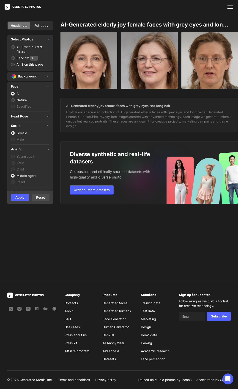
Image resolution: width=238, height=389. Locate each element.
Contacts (71, 236)
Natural (21, 100)
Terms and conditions (74, 313)
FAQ (68, 252)
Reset (40, 197)
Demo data (149, 268)
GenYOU (109, 268)
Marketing (148, 252)
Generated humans (117, 244)
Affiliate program (77, 284)
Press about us (76, 268)
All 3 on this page (29, 64)
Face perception (153, 292)
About (69, 244)
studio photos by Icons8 (173, 313)
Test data (148, 244)
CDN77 (225, 313)
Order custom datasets (92, 190)
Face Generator (114, 252)
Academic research (155, 284)
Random (22, 58)
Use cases (72, 260)
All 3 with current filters (29, 49)
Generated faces (115, 236)
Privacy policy (105, 313)
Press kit (71, 276)
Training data (150, 236)
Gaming (146, 276)
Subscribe (219, 249)
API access (111, 284)
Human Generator (116, 260)
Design (146, 260)
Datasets (109, 292)
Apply (20, 197)
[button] (227, 378)
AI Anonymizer (113, 276)
